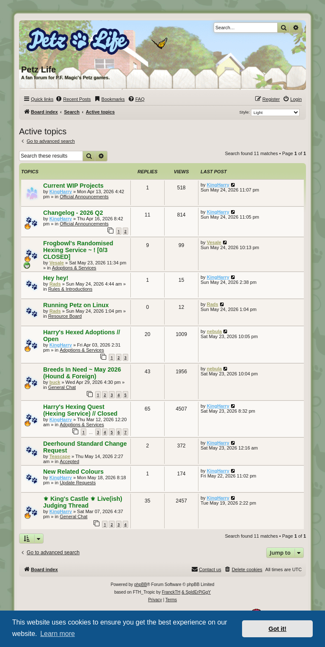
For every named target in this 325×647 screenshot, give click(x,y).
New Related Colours (73, 471)
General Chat (62, 387)
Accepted (69, 461)
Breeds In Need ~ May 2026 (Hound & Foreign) (82, 373)
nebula (214, 331)
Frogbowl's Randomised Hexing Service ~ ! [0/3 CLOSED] (78, 250)
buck (55, 382)
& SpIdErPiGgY (196, 592)
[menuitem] (73, 99)
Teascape (60, 456)
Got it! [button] (277, 628)
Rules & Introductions (70, 289)
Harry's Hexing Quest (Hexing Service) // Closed (80, 410)
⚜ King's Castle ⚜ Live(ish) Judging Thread (82, 502)
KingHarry (61, 191)
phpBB (140, 584)
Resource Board (65, 316)
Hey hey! (56, 278)
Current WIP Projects (73, 185)
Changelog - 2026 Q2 (73, 212)
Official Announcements (84, 196)
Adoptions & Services (74, 267)
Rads (55, 283)
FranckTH (171, 592)
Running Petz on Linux (76, 305)
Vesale (57, 262)
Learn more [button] (57, 633)
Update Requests (78, 482)
